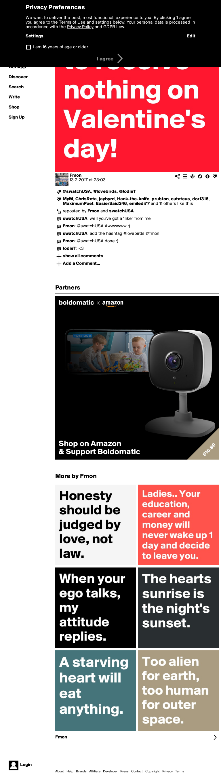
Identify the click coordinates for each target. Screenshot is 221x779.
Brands (81, 771)
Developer (110, 771)
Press (124, 771)
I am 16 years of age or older (60, 47)
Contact (137, 771)
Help (69, 771)
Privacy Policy (80, 27)
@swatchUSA (77, 191)
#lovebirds (105, 191)
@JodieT (127, 191)
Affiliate (94, 771)
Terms (179, 771)
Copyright (152, 771)
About (59, 771)
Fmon (75, 175)
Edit (191, 36)
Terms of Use (72, 22)
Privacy (167, 771)
